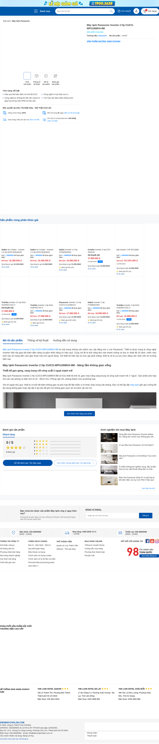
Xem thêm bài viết (149, 488)
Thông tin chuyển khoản (95, 545)
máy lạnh (134, 385)
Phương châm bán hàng (10, 552)
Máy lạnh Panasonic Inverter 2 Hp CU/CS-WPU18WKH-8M (31, 349)
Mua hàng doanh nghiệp (10, 555)
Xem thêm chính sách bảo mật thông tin (14, 739)
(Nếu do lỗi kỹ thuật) (72, 113)
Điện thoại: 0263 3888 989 (89, 699)
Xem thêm (33, 566)
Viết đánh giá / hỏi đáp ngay (27, 463)
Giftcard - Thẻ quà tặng (66, 549)
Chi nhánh (124, 11)
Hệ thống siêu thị (7, 549)
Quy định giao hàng (36, 549)
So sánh (5, 267)
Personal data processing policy (41, 562)
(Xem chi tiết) (34, 120)
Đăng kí (145, 515)
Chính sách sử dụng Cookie (39, 555)
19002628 (10, 255)
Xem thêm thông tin (149, 556)
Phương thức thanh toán (95, 552)
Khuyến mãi (90, 555)
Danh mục (45, 11)
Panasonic (102, 36)
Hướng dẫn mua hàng (94, 549)
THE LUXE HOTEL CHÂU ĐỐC (135, 689)
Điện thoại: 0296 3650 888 (129, 699)
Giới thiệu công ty (7, 545)
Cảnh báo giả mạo (7, 562)
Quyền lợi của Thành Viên (67, 545)
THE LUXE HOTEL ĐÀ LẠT (93, 689)
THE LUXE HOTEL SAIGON (53, 689)
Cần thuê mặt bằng (8, 559)
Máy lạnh (7, 21)
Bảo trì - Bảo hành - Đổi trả (39, 545)
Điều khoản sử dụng (36, 552)
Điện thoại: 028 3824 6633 (48, 699)
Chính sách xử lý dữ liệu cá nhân (41, 559)
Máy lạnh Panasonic (21, 21)
